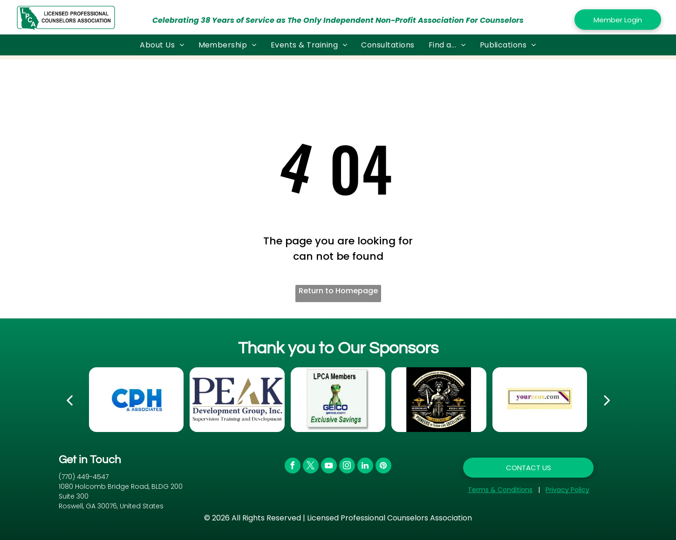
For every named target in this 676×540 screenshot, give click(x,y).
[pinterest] (383, 467)
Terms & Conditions (500, 489)
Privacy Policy (567, 489)
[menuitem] (162, 45)
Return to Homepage (338, 290)
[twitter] (311, 467)
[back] (69, 400)
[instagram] (347, 467)
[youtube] (329, 467)
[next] (607, 400)
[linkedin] (365, 467)
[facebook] (292, 467)
